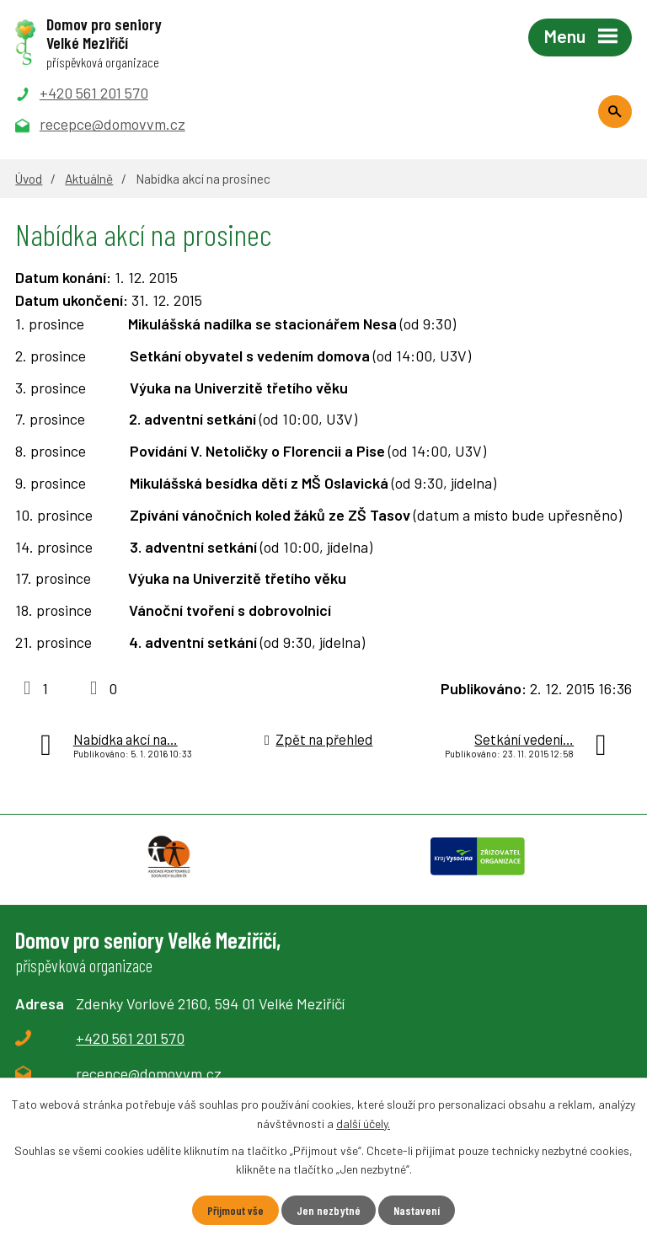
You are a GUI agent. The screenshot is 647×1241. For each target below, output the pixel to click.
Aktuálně (89, 178)
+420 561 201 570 (130, 1038)
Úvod (28, 178)
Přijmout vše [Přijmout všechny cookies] (235, 1210)
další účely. (363, 1122)
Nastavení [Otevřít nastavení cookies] (416, 1210)
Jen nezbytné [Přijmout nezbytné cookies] (329, 1210)
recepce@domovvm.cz (149, 1073)
